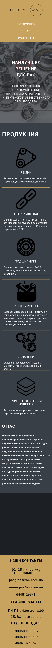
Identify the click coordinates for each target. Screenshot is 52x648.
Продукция (26, 24)
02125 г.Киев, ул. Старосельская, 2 (26, 571)
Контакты (26, 38)
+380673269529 (26, 643)
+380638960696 (26, 637)
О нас (26, 31)
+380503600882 (26, 631)
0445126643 (26, 595)
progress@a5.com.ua (26, 580)
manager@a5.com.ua (26, 587)
